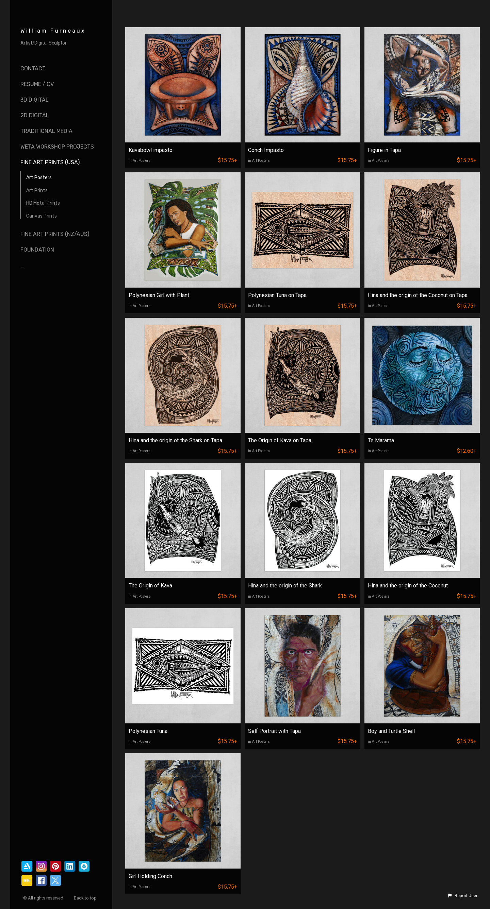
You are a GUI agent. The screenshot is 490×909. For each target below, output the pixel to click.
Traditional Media (46, 131)
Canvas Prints (41, 216)
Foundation (37, 249)
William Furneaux (53, 31)
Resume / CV (37, 84)
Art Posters (39, 178)
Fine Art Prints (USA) (50, 162)
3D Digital (34, 100)
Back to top (86, 898)
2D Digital (34, 115)
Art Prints (37, 190)
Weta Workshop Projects (57, 146)
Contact (33, 68)
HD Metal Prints (43, 203)
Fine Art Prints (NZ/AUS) (54, 234)
